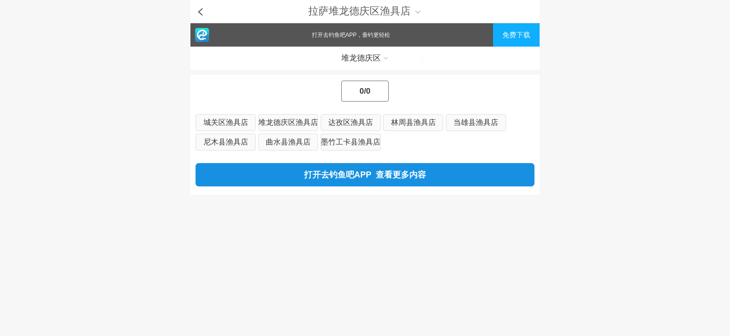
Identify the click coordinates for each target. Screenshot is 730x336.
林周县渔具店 (413, 122)
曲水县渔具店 (288, 142)
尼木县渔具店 (225, 142)
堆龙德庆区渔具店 (288, 122)
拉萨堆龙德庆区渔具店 (364, 11)
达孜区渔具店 (350, 122)
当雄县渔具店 (475, 122)
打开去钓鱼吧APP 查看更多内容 (365, 174)
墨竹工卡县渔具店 (350, 142)
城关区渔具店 (225, 122)
